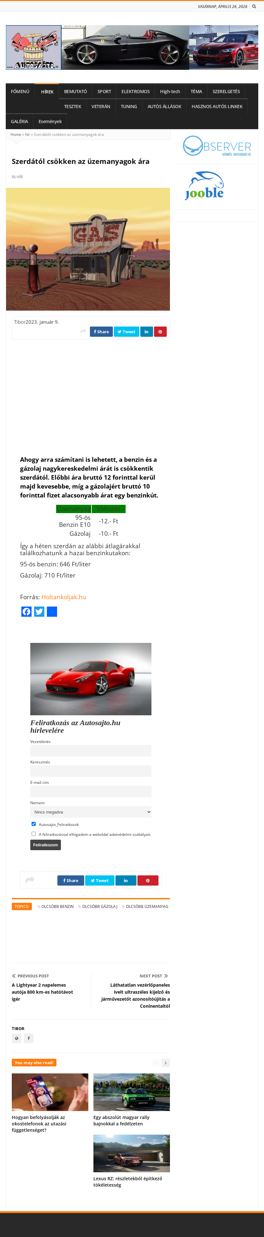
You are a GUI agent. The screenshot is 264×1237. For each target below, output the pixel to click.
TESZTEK (72, 106)
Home (16, 134)
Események (50, 121)
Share (101, 332)
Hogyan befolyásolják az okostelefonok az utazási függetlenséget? (39, 1123)
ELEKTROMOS (135, 91)
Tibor (20, 322)
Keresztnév (40, 761)
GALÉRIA (19, 121)
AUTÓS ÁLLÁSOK (164, 106)
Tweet (127, 332)
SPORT (104, 91)
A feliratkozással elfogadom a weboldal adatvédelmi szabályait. (91, 834)
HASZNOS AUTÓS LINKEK (217, 106)
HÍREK (47, 92)
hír (27, 134)
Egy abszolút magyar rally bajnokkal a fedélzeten (121, 1120)
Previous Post (30, 976)
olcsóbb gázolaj (99, 906)
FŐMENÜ (20, 91)
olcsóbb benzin (57, 906)
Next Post (154, 976)
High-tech (170, 91)
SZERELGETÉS (226, 91)
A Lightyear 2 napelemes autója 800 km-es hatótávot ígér (42, 992)
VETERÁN (101, 106)
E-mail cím (39, 782)
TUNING (129, 106)
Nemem (37, 802)
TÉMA (196, 91)
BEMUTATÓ (75, 91)
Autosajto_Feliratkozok (55, 824)
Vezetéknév (40, 741)
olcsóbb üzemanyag (147, 906)
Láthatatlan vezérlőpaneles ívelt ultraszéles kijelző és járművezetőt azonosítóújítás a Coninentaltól (135, 995)
